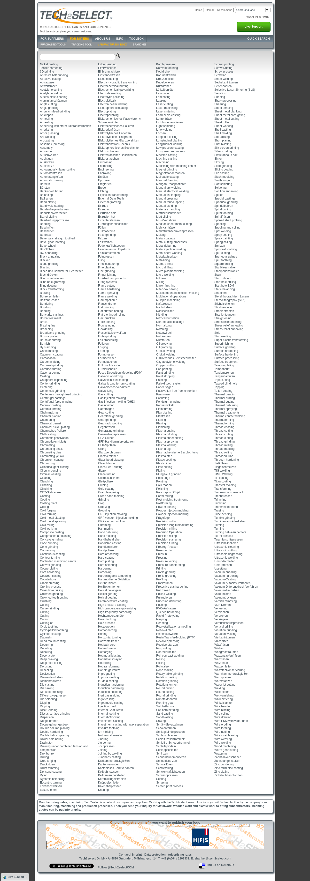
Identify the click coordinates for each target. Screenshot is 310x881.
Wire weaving (223, 739)
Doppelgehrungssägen (54, 724)
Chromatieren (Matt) (53, 441)
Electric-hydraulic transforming (117, 82)
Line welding (164, 129)
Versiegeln (221, 619)
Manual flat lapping (168, 195)
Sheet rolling (222, 122)
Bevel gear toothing (52, 242)
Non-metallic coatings (170, 322)
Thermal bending (225, 394)
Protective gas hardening (172, 586)
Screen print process (169, 786)
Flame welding (107, 296)
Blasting (45, 267)
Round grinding (166, 695)
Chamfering (47, 420)
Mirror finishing (165, 285)
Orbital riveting (165, 351)
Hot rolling (104, 663)
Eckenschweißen (51, 786)
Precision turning (167, 543)
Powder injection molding (172, 510)
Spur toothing (223, 260)
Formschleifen (107, 358)
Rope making (164, 670)
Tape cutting (222, 380)
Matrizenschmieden (168, 213)
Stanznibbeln (222, 278)
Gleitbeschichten (109, 478)
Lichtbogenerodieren (169, 122)
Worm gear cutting (226, 750)
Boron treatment (50, 318)
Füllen (102, 227)
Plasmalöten (164, 456)
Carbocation (48, 358)
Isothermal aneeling (111, 735)
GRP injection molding (112, 514)
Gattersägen (106, 409)
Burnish (45, 343)
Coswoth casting (50, 575)
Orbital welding (165, 354)
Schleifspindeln (166, 746)
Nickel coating (49, 64)
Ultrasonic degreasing (228, 554)
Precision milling (166, 528)
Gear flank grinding (110, 416)
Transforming (222, 488)
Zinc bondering (223, 764)
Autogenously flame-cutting (57, 169)
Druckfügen (47, 764)
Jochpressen (106, 746)
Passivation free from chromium (176, 390)
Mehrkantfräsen (166, 227)
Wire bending (223, 706)
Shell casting (222, 129)
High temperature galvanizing (117, 608)
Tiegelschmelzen (225, 467)
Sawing (161, 721)
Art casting (47, 140)
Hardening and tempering (114, 575)
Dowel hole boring (51, 739)
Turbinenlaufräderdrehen (230, 521)
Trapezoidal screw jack (229, 492)
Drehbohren (47, 753)
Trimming (220, 499)
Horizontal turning (109, 637)
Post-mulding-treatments (172, 499)
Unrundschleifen (224, 561)
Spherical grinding (226, 202)
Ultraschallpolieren (226, 543)
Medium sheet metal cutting (174, 224)
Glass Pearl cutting (110, 467)
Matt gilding (163, 216)
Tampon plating (224, 365)
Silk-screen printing (226, 147)
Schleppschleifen (167, 750)
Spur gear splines (225, 256)
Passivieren (163, 394)
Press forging (164, 550)
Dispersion (47, 717)
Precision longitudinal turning (174, 525)
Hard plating (106, 561)
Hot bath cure (107, 644)
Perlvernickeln (165, 405)
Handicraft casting (109, 543)
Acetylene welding (51, 93)
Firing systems (107, 282)
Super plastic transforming (231, 340)
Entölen (103, 176)
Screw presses (223, 71)
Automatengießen (51, 176)
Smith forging (223, 180)
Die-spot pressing (51, 692)
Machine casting (166, 155)
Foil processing (108, 340)
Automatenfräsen (51, 173)
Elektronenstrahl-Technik (114, 144)
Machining (163, 162)
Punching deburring (168, 601)
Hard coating (106, 557)
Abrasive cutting (50, 79)
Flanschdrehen (107, 303)
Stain (217, 274)
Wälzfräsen (221, 644)
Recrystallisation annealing (173, 626)
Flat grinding (106, 307)
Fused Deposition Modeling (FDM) (120, 372)
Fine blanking (106, 267)
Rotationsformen (167, 684)
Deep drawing (49, 659)
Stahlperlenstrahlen (226, 271)
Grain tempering (108, 492)
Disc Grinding (48, 710)
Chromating (47, 445)
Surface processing (226, 358)
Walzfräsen (221, 659)
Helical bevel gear (109, 590)
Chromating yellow (52, 456)
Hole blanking (107, 619)
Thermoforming (224, 420)
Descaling (46, 670)
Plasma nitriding (166, 434)
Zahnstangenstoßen (227, 761)
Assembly (46, 147)
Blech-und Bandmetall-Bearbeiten (61, 271)
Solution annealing (226, 191)
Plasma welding (166, 445)
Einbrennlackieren (109, 71)
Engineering (106, 169)
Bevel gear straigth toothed (57, 238)
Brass (43, 322)
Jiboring (103, 739)
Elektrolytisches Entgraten (115, 137)
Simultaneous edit (225, 155)
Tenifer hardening (51, 68)
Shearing (220, 104)
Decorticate (47, 655)
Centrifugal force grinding (56, 401)
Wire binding (222, 710)
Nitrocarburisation (167, 318)
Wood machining (225, 746)
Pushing (161, 605)
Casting (45, 376)
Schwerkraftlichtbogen (170, 771)
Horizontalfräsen (108, 641)
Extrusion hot (106, 216)
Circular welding (50, 474)
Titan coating (222, 481)
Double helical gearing (54, 735)
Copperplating (49, 568)
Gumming (104, 525)
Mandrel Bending (167, 180)
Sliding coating (223, 169)
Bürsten (45, 187)
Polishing (162, 488)
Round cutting (165, 688)
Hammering (105, 528)
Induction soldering (110, 692)
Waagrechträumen (226, 652)
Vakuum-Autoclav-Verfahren (232, 583)
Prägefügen (163, 517)
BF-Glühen (47, 249)
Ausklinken (47, 162)
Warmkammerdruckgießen (231, 673)
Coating (45, 496)
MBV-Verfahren (166, 220)
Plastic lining (164, 463)
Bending (45, 224)
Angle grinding (49, 108)
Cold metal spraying (53, 521)
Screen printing (224, 64)
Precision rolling (166, 536)
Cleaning (45, 478)
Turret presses (223, 536)
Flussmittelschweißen (112, 332)
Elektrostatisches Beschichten (117, 155)
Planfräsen (163, 416)
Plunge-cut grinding (168, 474)
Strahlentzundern (225, 314)
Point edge (163, 478)
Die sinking (47, 688)
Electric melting (108, 79)
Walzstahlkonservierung (229, 670)
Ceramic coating (50, 405)
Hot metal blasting (109, 655)
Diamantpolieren (50, 681)
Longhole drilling (166, 137)
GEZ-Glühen (106, 438)
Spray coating (223, 235)
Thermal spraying (225, 409)
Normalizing (163, 325)
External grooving (109, 202)
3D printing (47, 71)
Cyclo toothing (49, 626)
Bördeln (45, 184)
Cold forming (48, 514)
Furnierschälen (107, 369)
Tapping (219, 387)
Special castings (224, 198)
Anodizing (46, 129)
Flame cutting (107, 285)
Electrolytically (107, 100)
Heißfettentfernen (109, 586)
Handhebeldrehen (109, 539)
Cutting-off (46, 623)
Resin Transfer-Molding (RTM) (175, 637)
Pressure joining (166, 561)
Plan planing (164, 412)
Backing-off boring (51, 191)
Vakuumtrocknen (225, 597)
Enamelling (105, 166)
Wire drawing (222, 717)
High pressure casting (112, 605)
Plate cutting (164, 467)
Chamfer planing (50, 416)
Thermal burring (224, 398)
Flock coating (106, 322)
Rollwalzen (163, 666)
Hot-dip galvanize (109, 670)
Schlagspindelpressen (170, 731)
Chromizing (47, 463)
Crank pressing (50, 583)
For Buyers (79, 38)
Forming (103, 351)
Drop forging (48, 761)
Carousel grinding (51, 365)
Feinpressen (106, 256)
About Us (102, 38)
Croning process (50, 586)
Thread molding (224, 449)
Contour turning (50, 557)
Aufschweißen (49, 155)
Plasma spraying (167, 441)
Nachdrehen (164, 307)
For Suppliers (52, 38)
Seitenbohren (223, 86)
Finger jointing (107, 274)
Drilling (44, 757)
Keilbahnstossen (108, 771)
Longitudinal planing (169, 140)
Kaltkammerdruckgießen (114, 761)
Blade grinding (49, 264)
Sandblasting (164, 717)
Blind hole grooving (52, 282)
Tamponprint (222, 369)
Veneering (220, 608)
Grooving (104, 507)
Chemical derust (50, 423)
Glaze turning (106, 474)
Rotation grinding (167, 681)
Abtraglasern (48, 82)
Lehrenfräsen (164, 118)
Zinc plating (221, 771)
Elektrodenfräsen (109, 129)
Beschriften (47, 227)
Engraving (104, 173)
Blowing (45, 293)
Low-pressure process (170, 151)
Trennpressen (223, 496)
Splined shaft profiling (228, 220)
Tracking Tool (81, 44)
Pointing (161, 481)
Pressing (162, 557)
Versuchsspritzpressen (229, 623)
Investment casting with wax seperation (123, 724)
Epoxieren (104, 180)
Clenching (46, 481)
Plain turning (164, 409)
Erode (102, 187)
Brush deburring (50, 340)
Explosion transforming (113, 195)
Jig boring (104, 742)
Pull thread (163, 590)
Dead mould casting (53, 641)
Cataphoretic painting (53, 380)
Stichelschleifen (224, 303)
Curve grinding (49, 608)
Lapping (161, 100)
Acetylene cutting (51, 89)
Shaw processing (225, 100)
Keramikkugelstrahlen (112, 779)
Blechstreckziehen (51, 278)
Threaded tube (223, 456)
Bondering (46, 303)
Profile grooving (166, 575)
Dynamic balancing (52, 779)
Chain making (49, 412)
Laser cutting (164, 104)
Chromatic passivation (54, 438)
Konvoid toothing (167, 68)
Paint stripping (165, 376)
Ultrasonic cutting (225, 550)
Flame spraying (108, 293)
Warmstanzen (223, 681)
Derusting (46, 666)
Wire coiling (221, 713)
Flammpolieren (107, 300)
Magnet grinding (166, 169)
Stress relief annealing (228, 325)
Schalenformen (166, 728)
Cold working (48, 528)
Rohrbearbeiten (166, 652)
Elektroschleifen (108, 151)
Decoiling (46, 648)
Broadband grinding (52, 332)
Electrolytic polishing (111, 97)
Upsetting (220, 568)
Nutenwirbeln (164, 332)
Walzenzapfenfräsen (227, 655)
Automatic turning (51, 180)
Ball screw (46, 198)
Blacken (45, 260)
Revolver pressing (167, 641)
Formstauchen (107, 361)
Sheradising (222, 137)
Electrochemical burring (113, 86)
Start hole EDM (224, 285)
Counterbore (48, 579)
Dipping (45, 702)
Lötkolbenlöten (165, 89)
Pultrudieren (164, 597)
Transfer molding (225, 485)
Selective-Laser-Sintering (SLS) (234, 89)
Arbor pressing (49, 133)
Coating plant (48, 503)
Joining (102, 750)
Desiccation (47, 673)
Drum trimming (49, 768)
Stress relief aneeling (227, 322)
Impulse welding (108, 677)
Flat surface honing (110, 311)
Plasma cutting (165, 430)
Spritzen (219, 245)
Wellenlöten (221, 692)
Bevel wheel (48, 245)
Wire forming (222, 728)
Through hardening (226, 459)
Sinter (218, 158)
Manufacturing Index (112, 44)
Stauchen (220, 293)
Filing (101, 260)
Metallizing (163, 260)
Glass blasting (107, 463)
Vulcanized (221, 641)
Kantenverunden (108, 764)
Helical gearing (107, 594)
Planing (161, 420)
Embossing (105, 162)
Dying (43, 775)
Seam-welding (223, 79)
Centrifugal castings (52, 398)
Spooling (220, 224)
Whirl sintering (223, 699)
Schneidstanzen (166, 761)
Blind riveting (48, 285)
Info (119, 38)
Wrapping (220, 753)
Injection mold (107, 706)
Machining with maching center (176, 166)
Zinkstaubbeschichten (228, 775)
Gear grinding (107, 420)
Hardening (104, 568)
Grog (101, 503)
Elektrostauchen (108, 158)
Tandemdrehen (224, 372)
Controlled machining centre (58, 561)
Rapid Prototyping (167, 615)
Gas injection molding (112, 398)
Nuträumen (163, 336)
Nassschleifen (165, 311)
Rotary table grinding (169, 673)
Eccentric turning (51, 782)
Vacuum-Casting (225, 579)
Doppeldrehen (49, 721)
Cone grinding (49, 543)
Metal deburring (166, 245)
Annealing (46, 118)
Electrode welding (109, 93)
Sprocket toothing (225, 249)
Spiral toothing (223, 213)
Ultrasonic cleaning (226, 546)
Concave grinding (51, 539)
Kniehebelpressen (109, 786)
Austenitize (47, 166)
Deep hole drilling (51, 663)
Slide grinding (223, 166)
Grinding (103, 499)
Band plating (48, 202)
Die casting (47, 684)
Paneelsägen (164, 387)
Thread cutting (223, 430)
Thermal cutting (224, 401)
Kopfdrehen (163, 71)
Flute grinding (107, 336)
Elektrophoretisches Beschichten (119, 147)
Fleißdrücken (106, 318)
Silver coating (223, 151)
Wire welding (222, 742)
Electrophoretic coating (113, 108)
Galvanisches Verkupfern (114, 387)
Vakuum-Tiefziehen (226, 590)
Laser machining (167, 108)
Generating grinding (111, 430)
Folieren (103, 343)
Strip (217, 332)
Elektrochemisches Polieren (116, 126)
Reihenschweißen (167, 634)
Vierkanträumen (224, 637)
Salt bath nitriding (167, 710)
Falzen (102, 238)
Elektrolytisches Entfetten (114, 133)
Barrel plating (48, 216)
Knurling (103, 790)
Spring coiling (223, 242)
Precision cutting (167, 521)
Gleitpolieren (106, 481)
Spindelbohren (223, 205)
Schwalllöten (164, 764)
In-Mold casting (108, 681)
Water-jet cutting (224, 684)
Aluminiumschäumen (53, 100)
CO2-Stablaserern (51, 492)
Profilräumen (164, 583)
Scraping (162, 782)
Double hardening (51, 731)
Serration (220, 93)
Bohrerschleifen (50, 296)
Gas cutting (105, 394)
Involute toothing (108, 728)
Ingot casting (106, 699)
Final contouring (108, 264)
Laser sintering (165, 111)
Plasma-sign (164, 449)
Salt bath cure (165, 706)
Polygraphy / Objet (168, 492)
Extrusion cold (107, 213)
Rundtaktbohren (166, 699)
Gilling (102, 449)
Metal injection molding (171, 249)
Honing (102, 634)
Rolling (160, 659)
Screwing (220, 75)
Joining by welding (110, 753)
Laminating (163, 93)
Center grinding (50, 383)
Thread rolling (223, 452)
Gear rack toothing (110, 423)
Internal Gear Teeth (110, 710)
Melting (161, 235)
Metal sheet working (169, 253)
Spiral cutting (222, 209)
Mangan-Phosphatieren (171, 184)
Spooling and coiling (227, 227)
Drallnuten (46, 742)
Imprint (137, 854)
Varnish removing (225, 601)
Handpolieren (106, 550)
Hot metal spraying (110, 659)
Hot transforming (109, 666)
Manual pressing (167, 198)
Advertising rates (180, 854)
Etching (103, 191)
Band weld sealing (51, 205)
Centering (46, 387)
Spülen (218, 195)
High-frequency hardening (115, 612)
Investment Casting (110, 721)
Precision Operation (169, 532)
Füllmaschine (106, 231)
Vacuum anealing (225, 572)
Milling (160, 282)
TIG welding (222, 470)
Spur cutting (222, 253)
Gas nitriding (106, 405)
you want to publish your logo (176, 822)
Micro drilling (164, 267)
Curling (44, 605)
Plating (160, 470)
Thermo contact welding (229, 416)
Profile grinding (166, 572)
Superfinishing (223, 343)
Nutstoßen (163, 340)
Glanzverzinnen (108, 456)
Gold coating (106, 488)
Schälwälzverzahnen (169, 724)
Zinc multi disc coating (228, 768)
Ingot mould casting (110, 702)
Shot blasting (222, 144)
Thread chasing (224, 427)
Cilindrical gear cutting (54, 467)
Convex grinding (50, 565)
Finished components (112, 278)
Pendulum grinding (168, 401)
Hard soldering (107, 565)
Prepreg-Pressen (167, 546)
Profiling (161, 579)
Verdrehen (221, 615)
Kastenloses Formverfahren (116, 768)
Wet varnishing (223, 695)
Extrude (103, 205)
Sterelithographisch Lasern (231, 296)
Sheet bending (223, 108)
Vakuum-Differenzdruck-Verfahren (236, 586)
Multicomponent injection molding (177, 293)
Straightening (223, 318)
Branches (140, 44)
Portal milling (164, 496)
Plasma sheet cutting (169, 438)
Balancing (46, 195)
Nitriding (161, 314)
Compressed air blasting (55, 536)
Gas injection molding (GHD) (116, 401)
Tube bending (223, 514)
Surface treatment (225, 361)
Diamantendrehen (51, 677)
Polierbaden (164, 485)
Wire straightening (226, 735)
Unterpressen (223, 565)
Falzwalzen (105, 242)
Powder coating (166, 507)
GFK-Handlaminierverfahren (116, 441)
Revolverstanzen (167, 644)
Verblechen (221, 612)
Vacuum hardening (226, 575)
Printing (161, 568)
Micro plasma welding (170, 271)
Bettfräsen (46, 235)
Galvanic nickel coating (113, 380)
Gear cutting (106, 412)
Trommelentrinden (226, 507)
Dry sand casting (51, 771)
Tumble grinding (224, 517)
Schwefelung (164, 768)
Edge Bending (107, 64)
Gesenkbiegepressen (111, 434)
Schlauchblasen (166, 735)
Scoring (161, 779)
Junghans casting (109, 757)
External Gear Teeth (111, 198)
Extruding (104, 209)
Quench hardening (168, 612)
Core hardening (50, 572)
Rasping (161, 619)
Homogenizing (107, 630)
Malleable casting (167, 176)
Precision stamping (168, 539)
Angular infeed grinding (55, 111)
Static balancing (224, 289)
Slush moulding (224, 176)
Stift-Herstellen (223, 307)
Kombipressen (165, 64)
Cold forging (48, 510)
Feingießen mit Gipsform (114, 249)
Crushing (46, 601)
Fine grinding (106, 271)
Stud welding (222, 336)
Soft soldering (223, 184)
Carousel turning (50, 369)
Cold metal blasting (52, 517)
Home (198, 9)
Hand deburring (108, 532)
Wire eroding (222, 724)
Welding (219, 688)
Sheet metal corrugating (229, 115)
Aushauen (46, 158)
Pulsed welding (166, 594)
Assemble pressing (52, 144)
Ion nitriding (105, 731)
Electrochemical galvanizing (116, 89)
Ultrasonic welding (226, 557)
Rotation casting (166, 677)
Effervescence (107, 68)
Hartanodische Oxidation (114, 579)
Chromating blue (50, 452)
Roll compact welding (170, 655)
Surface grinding (224, 347)
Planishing (163, 427)
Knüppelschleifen (109, 782)
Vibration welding (225, 634)
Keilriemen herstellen (111, 775)
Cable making (49, 351)
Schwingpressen (167, 775)
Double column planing (55, 728)
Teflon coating (223, 390)
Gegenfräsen (106, 427)
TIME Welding (223, 474)
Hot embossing (107, 648)
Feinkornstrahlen (109, 253)
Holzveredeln (106, 626)
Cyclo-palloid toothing (54, 630)
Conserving (47, 550)
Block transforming (52, 289)
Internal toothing (108, 713)
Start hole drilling (225, 282)
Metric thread (164, 264)
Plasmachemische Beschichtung (177, 452)
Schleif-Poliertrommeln (171, 739)
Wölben (219, 648)
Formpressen (106, 354)
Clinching (46, 485)
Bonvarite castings (52, 314)
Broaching (46, 329)
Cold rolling (47, 525)
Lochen (161, 133)
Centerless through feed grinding (61, 394)
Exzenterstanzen (109, 220)
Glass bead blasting (111, 459)
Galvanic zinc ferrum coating (116, 383)
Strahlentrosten (224, 311)
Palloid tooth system (169, 383)
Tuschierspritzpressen (228, 539)
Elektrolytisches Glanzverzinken (118, 140)
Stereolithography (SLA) (229, 300)
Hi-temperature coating (113, 601)
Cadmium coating (51, 354)
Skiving (219, 162)
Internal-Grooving (109, 717)
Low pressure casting (170, 147)
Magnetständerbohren (170, 173)
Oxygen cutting (166, 365)
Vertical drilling (223, 626)
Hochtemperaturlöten (111, 615)
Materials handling (168, 209)
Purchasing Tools (53, 44)
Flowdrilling (105, 329)
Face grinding (107, 235)
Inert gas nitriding (109, 695)
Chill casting (48, 434)
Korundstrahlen (166, 75)
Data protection (155, 854)
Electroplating (107, 111)
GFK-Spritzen (107, 445)
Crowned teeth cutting (54, 597)
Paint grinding (165, 372)
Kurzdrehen (163, 86)
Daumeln (46, 637)
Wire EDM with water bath (231, 721)
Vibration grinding (225, 630)
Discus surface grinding (55, 713)
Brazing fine (47, 325)
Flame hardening (109, 289)
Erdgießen (104, 184)
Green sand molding (111, 496)
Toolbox (136, 38)
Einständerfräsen (109, 75)
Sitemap (209, 9)
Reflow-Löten (164, 630)
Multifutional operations (171, 296)
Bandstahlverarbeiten (53, 213)
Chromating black (51, 449)
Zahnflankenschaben (227, 757)
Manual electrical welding (172, 191)
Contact (124, 854)
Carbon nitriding (50, 361)
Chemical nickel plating (55, 427)
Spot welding (222, 231)
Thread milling (223, 445)
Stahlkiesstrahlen (225, 267)
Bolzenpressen (49, 300)
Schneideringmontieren (171, 757)
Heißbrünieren (107, 583)
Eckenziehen (48, 790)
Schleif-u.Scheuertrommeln (173, 742)
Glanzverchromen (109, 452)
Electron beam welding (112, 104)
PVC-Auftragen (166, 608)
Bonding (45, 307)
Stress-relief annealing (228, 329)
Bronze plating (49, 336)
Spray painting (223, 238)
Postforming (164, 503)
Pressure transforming (170, 565)
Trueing (219, 510)
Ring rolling (163, 648)
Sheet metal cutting (226, 118)
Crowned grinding (51, 594)
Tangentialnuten (224, 376)
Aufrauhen (46, 151)
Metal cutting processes (171, 242)
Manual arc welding (168, 187)
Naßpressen (164, 303)
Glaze (102, 470)
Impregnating (106, 673)
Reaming (162, 623)
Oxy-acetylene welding (171, 361)
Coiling (44, 507)
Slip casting (221, 173)
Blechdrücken (49, 274)
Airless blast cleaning (53, 97)
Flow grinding (106, 325)
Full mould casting (110, 365)
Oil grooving (164, 343)
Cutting (44, 612)
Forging (103, 347)
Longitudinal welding (169, 144)
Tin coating (221, 478)
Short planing (223, 140)
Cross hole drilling (51, 590)
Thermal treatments (227, 412)
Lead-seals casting (168, 115)
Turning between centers (230, 532)
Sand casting (164, 713)
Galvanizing (105, 390)
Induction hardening (111, 684)
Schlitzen (162, 753)
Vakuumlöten (222, 594)
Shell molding (223, 133)
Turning (219, 525)
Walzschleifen (223, 666)
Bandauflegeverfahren (54, 209)
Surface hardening (226, 351)
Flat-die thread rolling (111, 314)
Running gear (165, 702)
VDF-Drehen (222, 605)
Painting (161, 380)
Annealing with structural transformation (65, 126)
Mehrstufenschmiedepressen (175, 231)
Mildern (161, 278)
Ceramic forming (50, 409)
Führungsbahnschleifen (113, 224)
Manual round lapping (170, 202)
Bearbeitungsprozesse (54, 220)
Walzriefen (221, 663)
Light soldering (165, 126)
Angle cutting (48, 104)
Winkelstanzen (223, 702)
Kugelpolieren (165, 82)
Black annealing (50, 256)
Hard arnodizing (108, 554)
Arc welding (47, 137)
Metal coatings (165, 238)
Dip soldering (48, 699)
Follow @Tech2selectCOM (116, 867)
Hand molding (107, 536)
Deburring (46, 644)
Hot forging (105, 652)
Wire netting (222, 731)
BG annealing (49, 253)
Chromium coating (51, 459)
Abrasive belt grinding (54, 75)
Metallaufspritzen (167, 256)
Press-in (161, 554)
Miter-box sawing (167, 289)
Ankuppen (46, 115)
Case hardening (50, 372)
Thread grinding (224, 441)
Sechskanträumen (226, 82)
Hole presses (106, 623)
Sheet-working (223, 126)
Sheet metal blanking (227, 111)
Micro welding (165, 274)
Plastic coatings (166, 459)
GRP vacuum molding (112, 521)
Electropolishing (108, 115)
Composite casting (52, 532)
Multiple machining (168, 300)
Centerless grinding (52, 390)
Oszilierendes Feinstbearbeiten (176, 358)
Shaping (219, 97)
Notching (162, 329)
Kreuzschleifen (165, 79)
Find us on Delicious (220, 865)
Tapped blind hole (225, 383)
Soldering (220, 187)
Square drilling (223, 264)
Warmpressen (223, 677)
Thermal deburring (226, 405)
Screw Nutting (223, 68)
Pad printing (164, 369)
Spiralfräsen (222, 216)
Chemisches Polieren (53, 430)
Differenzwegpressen (53, 695)
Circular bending (50, 470)
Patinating (162, 398)
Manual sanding (166, 205)
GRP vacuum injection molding (118, 517)
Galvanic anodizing (110, 376)
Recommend (224, 9)
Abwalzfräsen (48, 86)
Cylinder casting (50, 634)
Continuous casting (52, 554)
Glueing (103, 485)
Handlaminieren (108, 546)
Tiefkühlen (221, 463)
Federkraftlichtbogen (111, 245)
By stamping (48, 347)
